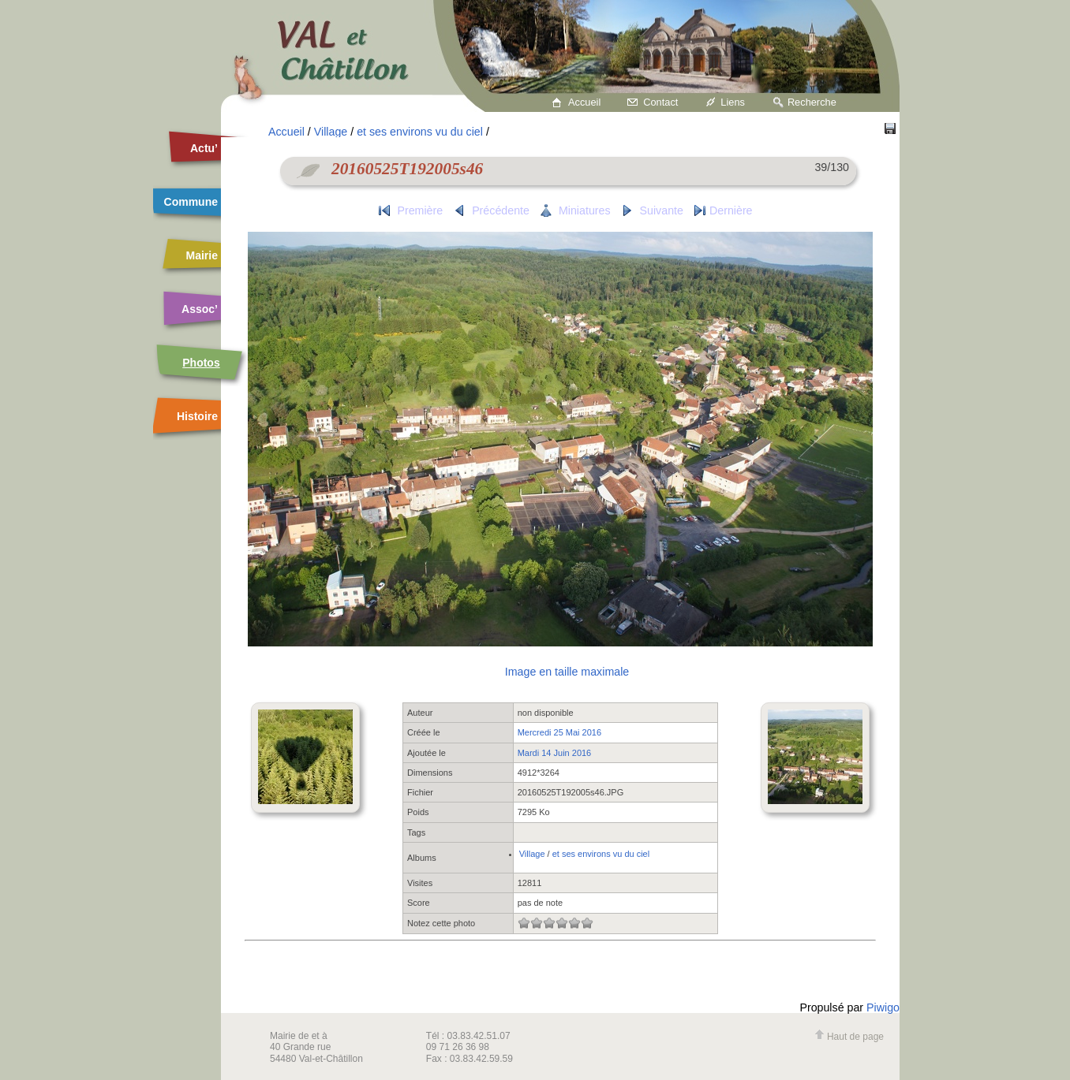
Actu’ (204, 148)
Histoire (197, 416)
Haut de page (849, 1036)
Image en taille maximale (567, 671)
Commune (191, 202)
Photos (200, 362)
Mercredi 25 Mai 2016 (559, 732)
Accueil (584, 102)
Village (330, 131)
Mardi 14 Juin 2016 (555, 753)
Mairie (202, 255)
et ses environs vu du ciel (420, 131)
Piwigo (883, 1007)
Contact (660, 102)
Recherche (812, 102)
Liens (732, 102)
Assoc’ (199, 309)
